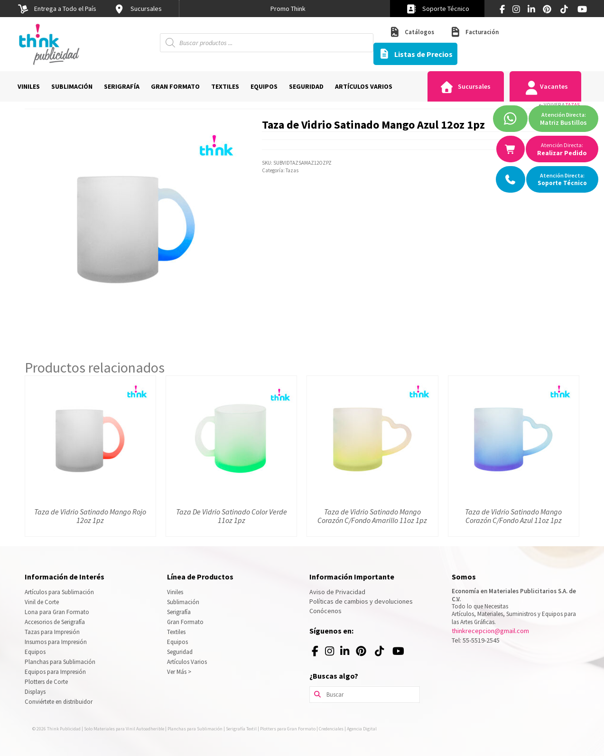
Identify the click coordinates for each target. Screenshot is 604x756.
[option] (288, 8)
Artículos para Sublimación (59, 592)
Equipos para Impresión (55, 672)
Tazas (573, 105)
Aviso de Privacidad (337, 592)
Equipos (35, 652)
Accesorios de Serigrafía (55, 622)
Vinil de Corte (42, 602)
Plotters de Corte (46, 682)
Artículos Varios (187, 662)
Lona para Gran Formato (57, 612)
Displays (35, 692)
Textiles (176, 632)
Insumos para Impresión (56, 642)
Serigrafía (179, 612)
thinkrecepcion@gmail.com (490, 630)
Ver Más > (179, 672)
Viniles (175, 592)
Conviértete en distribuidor (59, 702)
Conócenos (325, 611)
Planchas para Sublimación (60, 662)
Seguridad (180, 652)
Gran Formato (185, 622)
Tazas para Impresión (52, 632)
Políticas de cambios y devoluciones (361, 601)
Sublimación (183, 602)
